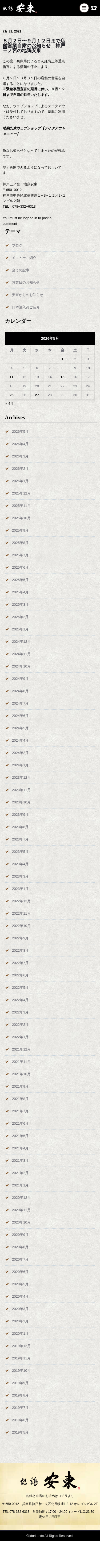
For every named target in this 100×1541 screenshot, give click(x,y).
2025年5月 (20, 580)
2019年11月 (21, 1358)
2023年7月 (20, 839)
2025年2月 (20, 617)
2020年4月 (20, 1296)
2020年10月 (21, 1222)
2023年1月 (20, 889)
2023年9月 (20, 815)
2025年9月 (20, 530)
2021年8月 (20, 1099)
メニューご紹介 (24, 258)
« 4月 (9, 404)
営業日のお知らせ (26, 282)
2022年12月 (21, 901)
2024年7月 (20, 703)
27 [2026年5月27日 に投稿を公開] (37, 395)
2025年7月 (20, 555)
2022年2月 (20, 1025)
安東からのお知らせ (27, 295)
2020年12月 (21, 1198)
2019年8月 (20, 1395)
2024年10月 (21, 666)
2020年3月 (20, 1309)
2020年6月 (20, 1272)
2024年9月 (20, 679)
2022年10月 (21, 926)
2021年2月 (20, 1173)
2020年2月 (20, 1321)
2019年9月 (20, 1383)
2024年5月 (20, 728)
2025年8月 (20, 543)
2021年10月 (21, 1074)
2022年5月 (20, 988)
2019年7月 (20, 1408)
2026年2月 (20, 469)
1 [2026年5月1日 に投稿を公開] (62, 359)
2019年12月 (21, 1346)
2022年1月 (20, 1037)
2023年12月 (21, 777)
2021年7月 (20, 1111)
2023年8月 (20, 827)
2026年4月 (20, 444)
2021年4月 (20, 1148)
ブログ (17, 245)
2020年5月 (20, 1284)
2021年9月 (20, 1086)
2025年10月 (21, 518)
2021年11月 (21, 1062)
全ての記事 (20, 270)
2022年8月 (20, 950)
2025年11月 (21, 506)
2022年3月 (20, 1012)
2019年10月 (21, 1371)
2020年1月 (20, 1333)
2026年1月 (20, 481)
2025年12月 (21, 493)
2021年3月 (20, 1161)
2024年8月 (20, 691)
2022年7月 (20, 963)
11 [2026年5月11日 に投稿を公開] (12, 377)
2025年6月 (20, 567)
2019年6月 (20, 1420)
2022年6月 (20, 975)
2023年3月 (20, 876)
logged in (30, 218)
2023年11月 (21, 790)
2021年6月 (20, 1123)
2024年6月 (20, 716)
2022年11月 (21, 913)
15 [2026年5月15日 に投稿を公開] (63, 377)
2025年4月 (20, 592)
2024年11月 (21, 654)
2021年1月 (20, 1185)
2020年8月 (20, 1247)
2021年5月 (20, 1136)
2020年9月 (20, 1235)
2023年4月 (20, 864)
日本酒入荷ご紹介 (26, 307)
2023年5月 (20, 852)
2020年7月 (20, 1259)
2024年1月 (20, 765)
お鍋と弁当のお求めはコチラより (50, 1496)
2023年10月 (21, 802)
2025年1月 (20, 629)
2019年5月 (20, 1432)
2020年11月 (21, 1210)
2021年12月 (21, 1049)
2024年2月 (20, 753)
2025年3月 (20, 604)
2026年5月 (20, 432)
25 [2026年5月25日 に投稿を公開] (12, 395)
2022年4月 (20, 1000)
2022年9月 (20, 938)
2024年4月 (20, 740)
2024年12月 (21, 642)
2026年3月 (20, 456)
